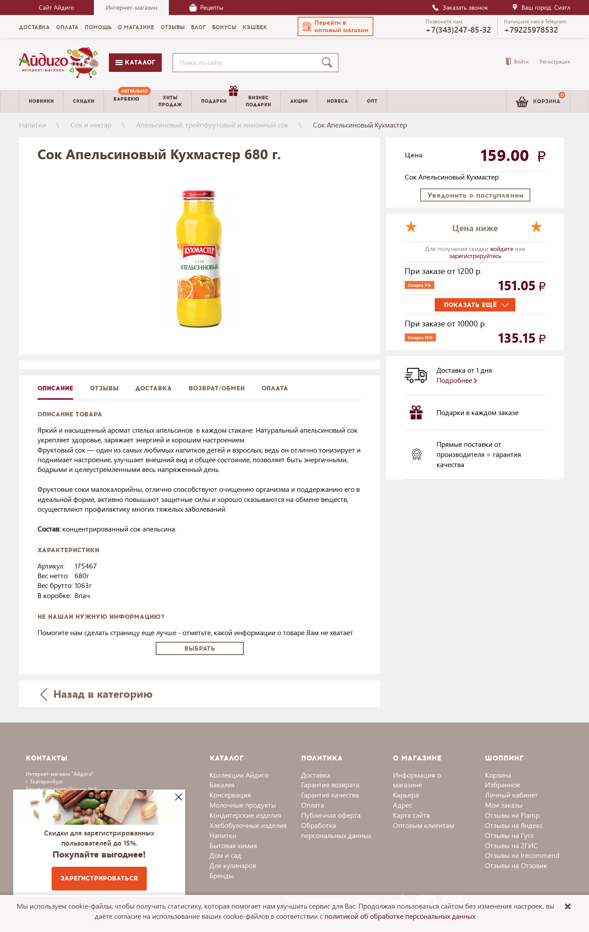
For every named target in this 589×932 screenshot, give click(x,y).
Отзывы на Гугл (509, 835)
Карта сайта (411, 815)
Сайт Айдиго (56, 7)
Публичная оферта (331, 815)
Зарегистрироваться (99, 878)
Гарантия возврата (330, 784)
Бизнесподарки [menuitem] (258, 101)
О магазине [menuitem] (136, 27)
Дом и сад (225, 855)
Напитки (32, 124)
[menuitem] (126, 101)
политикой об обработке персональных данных (399, 916)
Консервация (230, 794)
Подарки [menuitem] (218, 98)
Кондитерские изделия (245, 815)
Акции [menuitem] (299, 101)
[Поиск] (329, 62)
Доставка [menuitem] (34, 27)
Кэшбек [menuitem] (254, 27)
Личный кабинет (511, 794)
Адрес (402, 804)
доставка (153, 388)
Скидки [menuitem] (83, 101)
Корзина (498, 774)
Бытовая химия (233, 845)
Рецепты (206, 7)
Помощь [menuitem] (98, 27)
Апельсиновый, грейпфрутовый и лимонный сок (212, 124)
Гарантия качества (330, 794)
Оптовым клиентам (423, 825)
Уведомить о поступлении (475, 195)
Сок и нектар (91, 124)
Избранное (502, 784)
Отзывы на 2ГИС (511, 845)
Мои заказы (503, 804)
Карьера (406, 794)
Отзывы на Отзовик (516, 865)
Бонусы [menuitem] (224, 27)
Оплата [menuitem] (67, 27)
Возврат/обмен (217, 388)
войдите (502, 248)
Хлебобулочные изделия (248, 825)
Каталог (135, 62)
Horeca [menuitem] (337, 101)
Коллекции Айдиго (238, 774)
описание (55, 388)
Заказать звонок (460, 7)
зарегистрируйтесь (475, 255)
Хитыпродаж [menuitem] (170, 101)
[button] (335, 26)
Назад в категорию (96, 693)
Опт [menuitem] (372, 101)
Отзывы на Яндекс (514, 825)
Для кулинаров (232, 865)
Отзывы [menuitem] (172, 27)
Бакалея (222, 784)
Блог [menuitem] (198, 27)
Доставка (315, 774)
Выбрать (199, 648)
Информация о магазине (417, 780)
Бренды (221, 875)
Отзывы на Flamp (512, 815)
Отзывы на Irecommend (522, 855)
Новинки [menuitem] (41, 101)
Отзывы (104, 388)
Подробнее (456, 380)
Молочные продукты (242, 804)
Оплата (274, 388)
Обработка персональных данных (336, 830)
